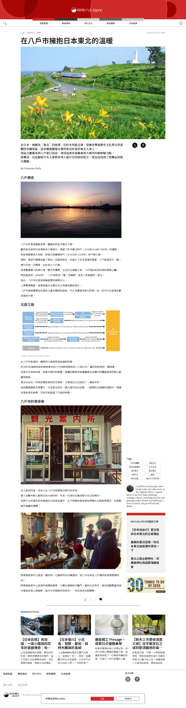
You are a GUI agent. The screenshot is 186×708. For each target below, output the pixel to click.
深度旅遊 (44, 23)
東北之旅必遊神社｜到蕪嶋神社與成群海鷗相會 (145, 562)
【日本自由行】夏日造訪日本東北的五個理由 (145, 531)
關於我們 (7, 684)
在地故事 (133, 23)
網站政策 (22, 684)
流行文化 (88, 23)
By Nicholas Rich (31, 168)
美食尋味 (66, 23)
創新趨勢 (111, 23)
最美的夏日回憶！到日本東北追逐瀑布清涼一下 (145, 546)
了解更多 (128, 698)
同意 (102, 698)
